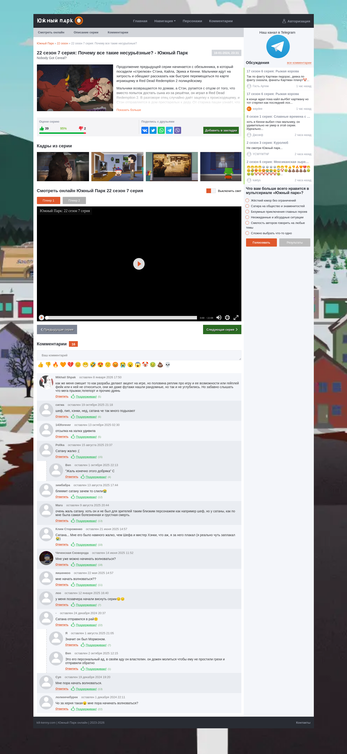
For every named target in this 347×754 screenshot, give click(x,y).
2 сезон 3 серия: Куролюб (267, 143)
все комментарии (299, 62)
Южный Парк (45, 43)
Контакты (303, 722)
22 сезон (62, 43)
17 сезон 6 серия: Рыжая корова (273, 71)
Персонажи (192, 21)
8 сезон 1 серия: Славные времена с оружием (279, 116)
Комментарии (221, 21)
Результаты (295, 242)
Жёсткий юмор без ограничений (273, 200)
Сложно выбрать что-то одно (271, 233)
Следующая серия (223, 329)
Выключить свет (229, 191)
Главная (140, 21)
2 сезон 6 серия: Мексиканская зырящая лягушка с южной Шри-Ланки (279, 162)
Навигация (163, 21)
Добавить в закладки (221, 130)
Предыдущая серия (56, 329)
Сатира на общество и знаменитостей (277, 206)
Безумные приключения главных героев (278, 211)
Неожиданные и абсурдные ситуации (277, 217)
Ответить (62, 396)
